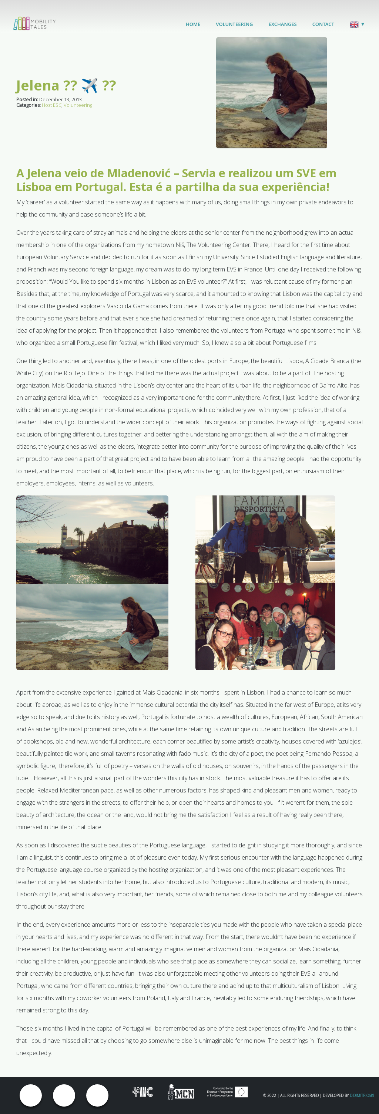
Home (193, 24)
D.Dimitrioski (362, 1095)
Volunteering (234, 24)
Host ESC (51, 105)
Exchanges (282, 24)
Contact (323, 24)
